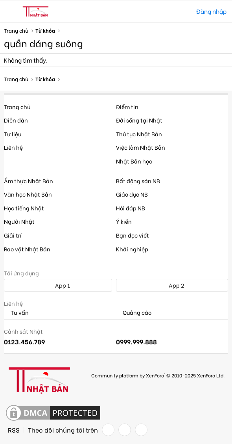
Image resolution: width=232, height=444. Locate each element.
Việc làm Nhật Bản (140, 147)
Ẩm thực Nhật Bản (28, 180)
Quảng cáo (133, 312)
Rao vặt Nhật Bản (27, 249)
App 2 (172, 285)
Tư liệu (12, 134)
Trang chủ (17, 106)
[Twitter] (124, 430)
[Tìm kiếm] (184, 11)
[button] (11, 11)
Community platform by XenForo (158, 375)
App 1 (58, 285)
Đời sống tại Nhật (139, 120)
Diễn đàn (16, 120)
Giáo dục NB (132, 194)
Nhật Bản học (134, 161)
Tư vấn (16, 312)
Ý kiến (124, 221)
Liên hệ (13, 147)
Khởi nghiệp (132, 249)
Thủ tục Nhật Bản (139, 134)
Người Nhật (19, 221)
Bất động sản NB (138, 180)
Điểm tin (127, 106)
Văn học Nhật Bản (28, 194)
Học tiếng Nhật (24, 208)
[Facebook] (108, 430)
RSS (14, 430)
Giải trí (13, 235)
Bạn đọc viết (132, 235)
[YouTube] (141, 430)
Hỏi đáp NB (130, 208)
